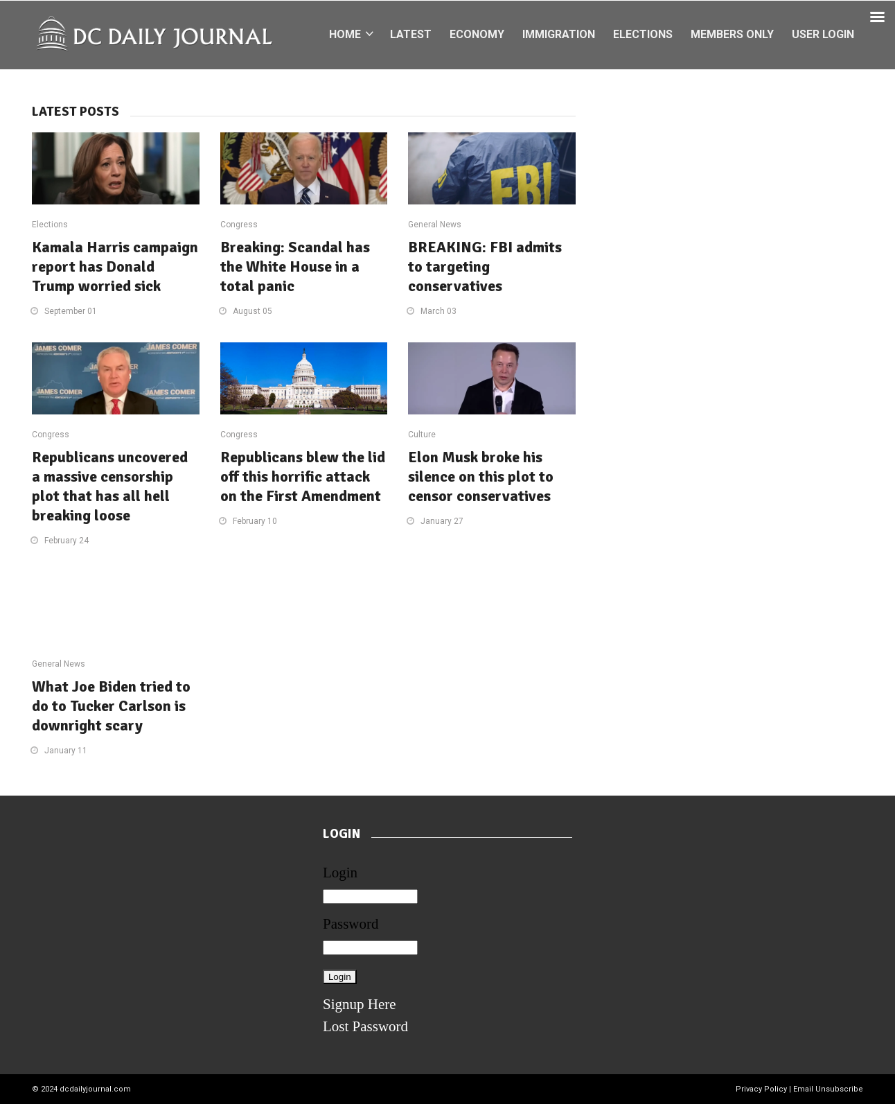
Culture (422, 434)
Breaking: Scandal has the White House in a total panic (295, 266)
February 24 (66, 540)
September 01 (70, 311)
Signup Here (359, 1004)
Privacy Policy (761, 1089)
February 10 (255, 521)
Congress (239, 224)
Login (340, 872)
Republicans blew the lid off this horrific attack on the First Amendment (302, 476)
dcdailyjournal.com (95, 1089)
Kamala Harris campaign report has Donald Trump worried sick (115, 266)
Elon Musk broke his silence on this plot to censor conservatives (480, 476)
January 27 (441, 521)
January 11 (65, 750)
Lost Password (365, 1026)
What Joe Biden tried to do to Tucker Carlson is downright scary (111, 706)
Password (351, 923)
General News (434, 224)
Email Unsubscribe (828, 1089)
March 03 (438, 311)
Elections (50, 224)
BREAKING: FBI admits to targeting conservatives (485, 266)
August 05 (252, 311)
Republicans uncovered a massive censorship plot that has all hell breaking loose (110, 486)
